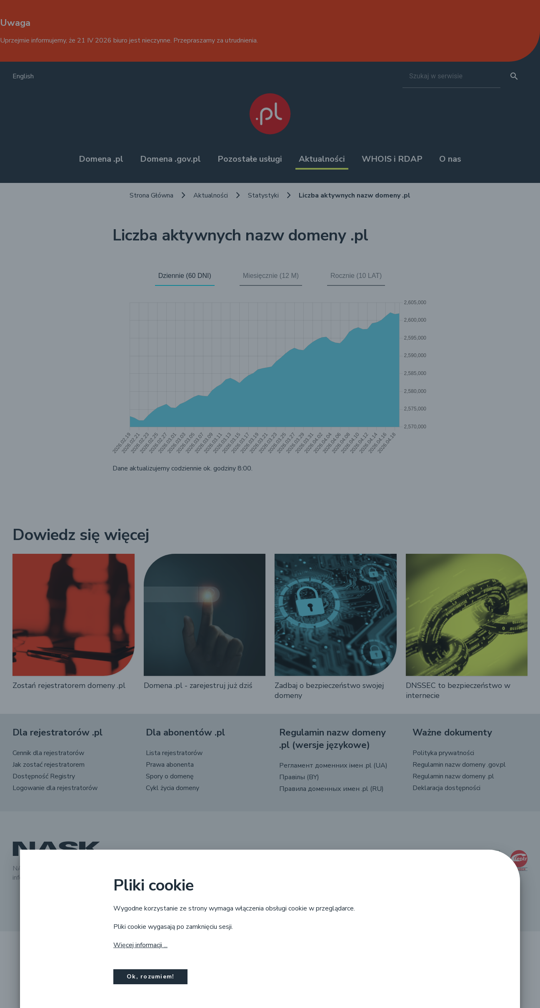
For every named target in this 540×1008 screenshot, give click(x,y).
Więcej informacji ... (140, 945)
